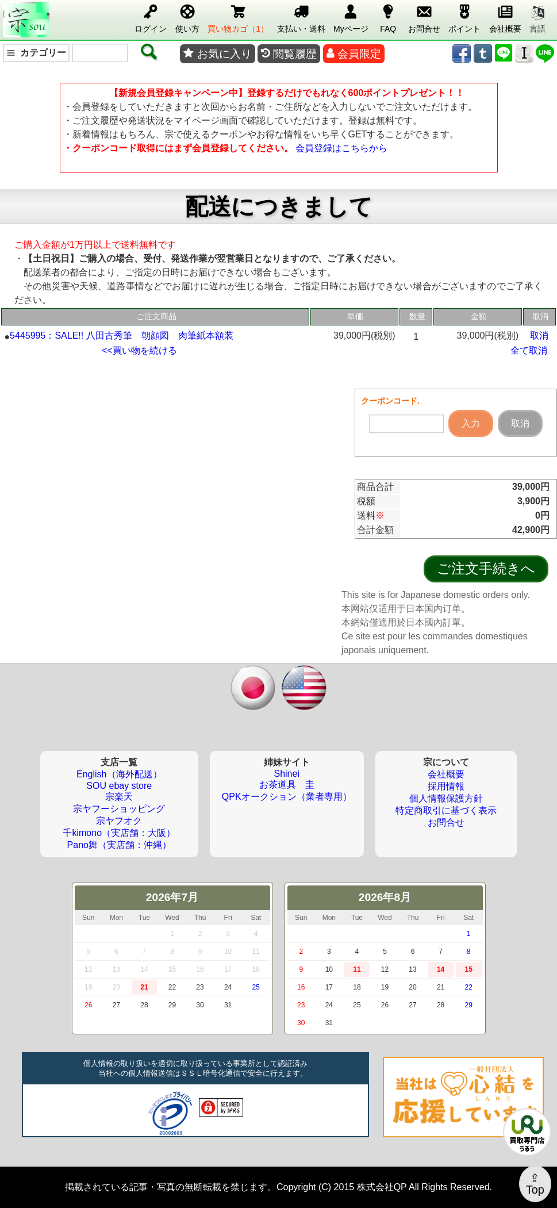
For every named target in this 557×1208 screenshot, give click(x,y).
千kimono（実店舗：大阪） (119, 833)
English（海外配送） (119, 774)
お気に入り (217, 54)
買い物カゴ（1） (238, 16)
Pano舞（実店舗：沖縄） (119, 845)
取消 (539, 335)
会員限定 (353, 54)
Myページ (350, 16)
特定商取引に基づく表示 (446, 810)
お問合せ (424, 16)
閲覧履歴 (289, 54)
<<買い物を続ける (139, 350)
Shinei (286, 774)
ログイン (151, 16)
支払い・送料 (301, 16)
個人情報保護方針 (446, 798)
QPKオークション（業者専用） (287, 797)
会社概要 (505, 16)
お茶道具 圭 (286, 784)
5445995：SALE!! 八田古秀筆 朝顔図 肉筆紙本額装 (121, 335)
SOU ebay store (119, 786)
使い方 (187, 16)
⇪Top (535, 1184)
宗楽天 (119, 797)
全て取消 (528, 350)
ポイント (464, 16)
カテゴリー (36, 52)
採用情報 (446, 786)
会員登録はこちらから (341, 148)
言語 (537, 19)
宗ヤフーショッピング (119, 809)
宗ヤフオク (119, 821)
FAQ (388, 16)
